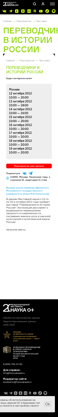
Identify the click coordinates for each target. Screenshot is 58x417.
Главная (7, 21)
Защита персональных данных (19, 321)
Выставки (42, 21)
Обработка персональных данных (21, 317)
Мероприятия (24, 21)
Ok (47, 404)
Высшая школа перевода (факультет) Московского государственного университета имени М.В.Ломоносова (27, 190)
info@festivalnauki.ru (14, 373)
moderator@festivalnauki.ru (17, 382)
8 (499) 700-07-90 (12, 364)
